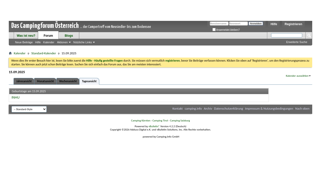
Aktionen (62, 42)
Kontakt (178, 108)
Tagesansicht (89, 81)
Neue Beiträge (24, 42)
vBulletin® (154, 126)
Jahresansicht (24, 81)
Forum (48, 35)
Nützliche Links (82, 42)
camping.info (193, 108)
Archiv (208, 108)
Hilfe (274, 24)
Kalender (48, 42)
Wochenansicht (68, 81)
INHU (16, 97)
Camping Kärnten (140, 120)
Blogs (69, 35)
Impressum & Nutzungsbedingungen (269, 108)
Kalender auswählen (297, 75)
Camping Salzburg (180, 120)
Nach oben (302, 108)
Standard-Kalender (43, 53)
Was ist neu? (26, 35)
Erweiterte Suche (296, 41)
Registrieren (293, 24)
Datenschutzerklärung (228, 108)
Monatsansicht (45, 81)
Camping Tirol (160, 120)
